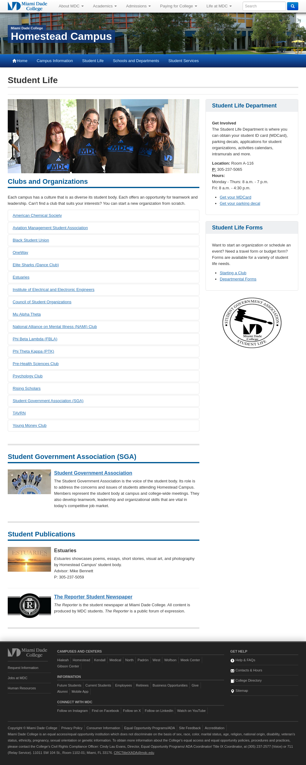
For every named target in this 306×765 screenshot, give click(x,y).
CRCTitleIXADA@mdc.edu (134, 752)
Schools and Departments (136, 60)
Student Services (183, 60)
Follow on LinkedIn (159, 710)
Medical (115, 660)
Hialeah (63, 660)
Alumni (62, 691)
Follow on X (132, 710)
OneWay (20, 252)
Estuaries (21, 277)
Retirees (142, 685)
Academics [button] (105, 6)
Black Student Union (31, 240)
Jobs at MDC (18, 678)
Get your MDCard (235, 197)
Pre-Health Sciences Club (36, 363)
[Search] (292, 6)
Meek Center (190, 660)
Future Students (69, 685)
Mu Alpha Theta (27, 314)
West (156, 660)
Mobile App (80, 691)
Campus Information (55, 60)
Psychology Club (28, 376)
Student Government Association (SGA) (48, 400)
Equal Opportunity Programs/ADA (149, 728)
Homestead (81, 660)
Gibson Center (68, 666)
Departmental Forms (238, 279)
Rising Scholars (26, 388)
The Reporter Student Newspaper (93, 596)
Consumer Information (103, 728)
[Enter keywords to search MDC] (264, 6)
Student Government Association (93, 473)
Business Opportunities (170, 685)
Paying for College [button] (178, 6)
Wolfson (170, 660)
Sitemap (239, 690)
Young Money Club (29, 425)
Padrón (143, 660)
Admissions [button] (138, 6)
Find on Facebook (105, 710)
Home (20, 60)
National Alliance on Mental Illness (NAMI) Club (55, 326)
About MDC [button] (71, 6)
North (129, 660)
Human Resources (22, 688)
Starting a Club (233, 273)
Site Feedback (190, 728)
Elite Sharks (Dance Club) (36, 265)
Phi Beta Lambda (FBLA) (35, 339)
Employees (123, 685)
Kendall (100, 660)
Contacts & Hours (246, 670)
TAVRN (19, 413)
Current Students (98, 685)
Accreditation (214, 728)
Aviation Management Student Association (50, 227)
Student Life (93, 60)
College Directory (245, 680)
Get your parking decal (240, 203)
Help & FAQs (242, 660)
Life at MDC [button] (219, 6)
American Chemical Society (37, 215)
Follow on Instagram (72, 710)
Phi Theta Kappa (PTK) (33, 351)
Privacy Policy (71, 728)
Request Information (23, 668)
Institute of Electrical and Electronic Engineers (53, 289)
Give (195, 685)
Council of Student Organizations (42, 302)
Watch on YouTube (191, 710)
